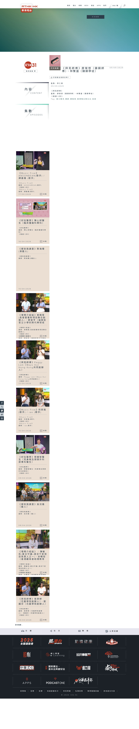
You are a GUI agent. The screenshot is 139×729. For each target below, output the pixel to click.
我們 (104, 6)
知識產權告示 (53, 691)
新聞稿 (23, 691)
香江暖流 (60, 99)
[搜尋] (124, 5)
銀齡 (67, 99)
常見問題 (67, 691)
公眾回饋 (114, 631)
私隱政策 (79, 691)
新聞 (79, 6)
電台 (73, 6)
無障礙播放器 (94, 691)
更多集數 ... (19, 625)
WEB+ (86, 6)
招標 (41, 691)
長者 (94, 99)
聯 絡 (85, 631)
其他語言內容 (110, 691)
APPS (98, 6)
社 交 (57, 631)
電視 (68, 6)
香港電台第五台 (84, 99)
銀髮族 (73, 99)
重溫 (92, 6)
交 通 (28, 631)
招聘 (33, 691)
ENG (113, 5)
